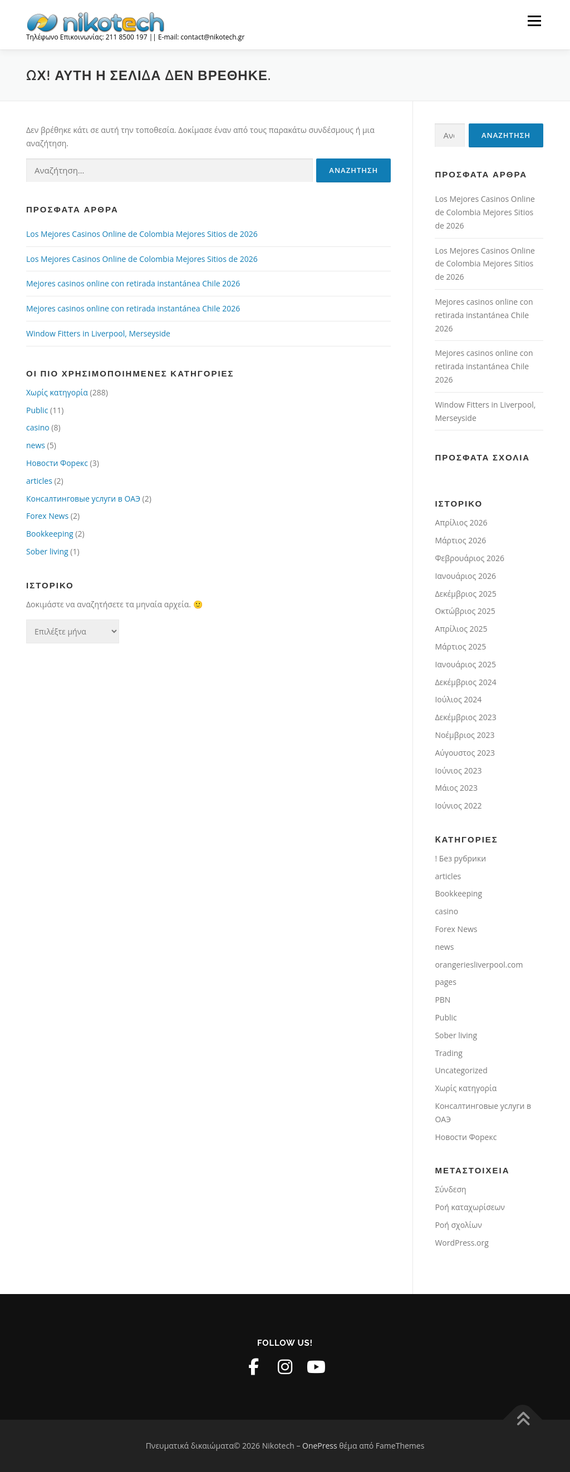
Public (37, 410)
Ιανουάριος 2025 (465, 664)
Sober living (47, 551)
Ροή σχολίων (458, 1225)
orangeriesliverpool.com (479, 964)
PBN (442, 999)
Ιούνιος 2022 (458, 805)
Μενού (534, 21)
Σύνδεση (450, 1189)
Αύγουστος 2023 (465, 752)
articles (39, 480)
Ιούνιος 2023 (458, 770)
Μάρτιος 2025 (460, 646)
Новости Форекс (57, 463)
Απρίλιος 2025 (461, 628)
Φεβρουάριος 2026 (469, 558)
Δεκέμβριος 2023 (465, 717)
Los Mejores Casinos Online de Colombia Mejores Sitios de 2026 (142, 234)
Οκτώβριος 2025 (465, 611)
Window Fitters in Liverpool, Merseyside (98, 333)
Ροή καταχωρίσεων (469, 1207)
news (35, 445)
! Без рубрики (460, 858)
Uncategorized (461, 1070)
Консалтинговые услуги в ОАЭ (83, 498)
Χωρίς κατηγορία (57, 392)
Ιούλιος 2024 (458, 699)
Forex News (47, 516)
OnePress (319, 1445)
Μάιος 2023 (456, 787)
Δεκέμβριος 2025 (465, 593)
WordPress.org (461, 1242)
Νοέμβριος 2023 (464, 735)
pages (445, 982)
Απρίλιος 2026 (461, 522)
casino (38, 427)
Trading (449, 1053)
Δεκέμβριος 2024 (465, 682)
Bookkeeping (49, 533)
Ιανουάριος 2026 (465, 576)
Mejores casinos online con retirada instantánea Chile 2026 (133, 283)
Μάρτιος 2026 (460, 540)
